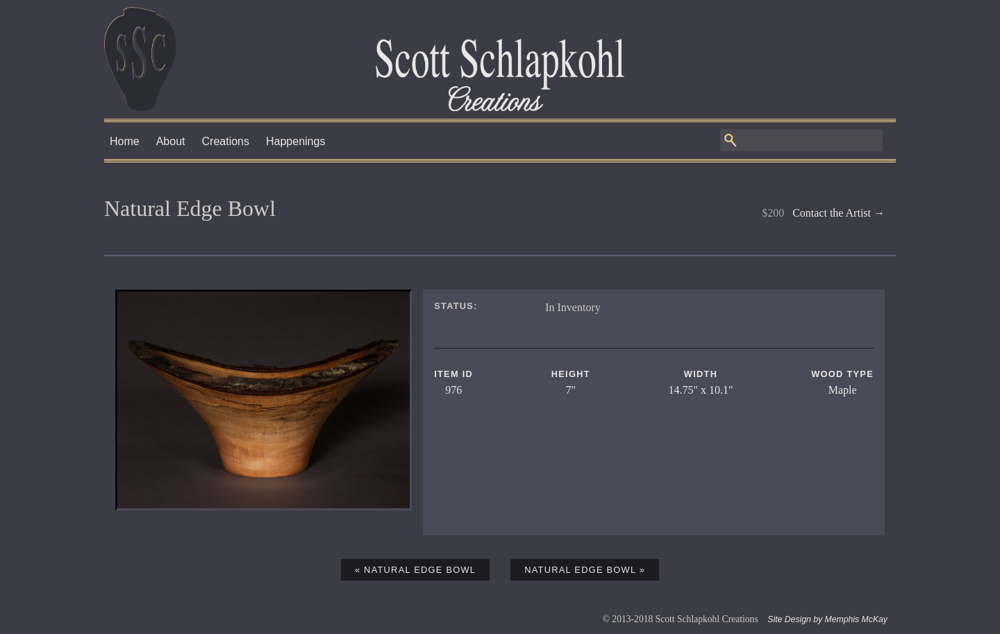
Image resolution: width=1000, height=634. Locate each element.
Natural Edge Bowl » (584, 570)
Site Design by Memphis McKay (827, 619)
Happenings (295, 141)
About (170, 141)
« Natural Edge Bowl (415, 570)
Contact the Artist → (838, 213)
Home (125, 141)
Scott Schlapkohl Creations (500, 59)
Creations (225, 141)
